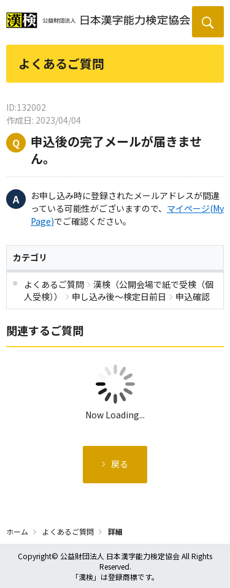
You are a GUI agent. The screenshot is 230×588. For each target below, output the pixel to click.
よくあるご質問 (68, 531)
